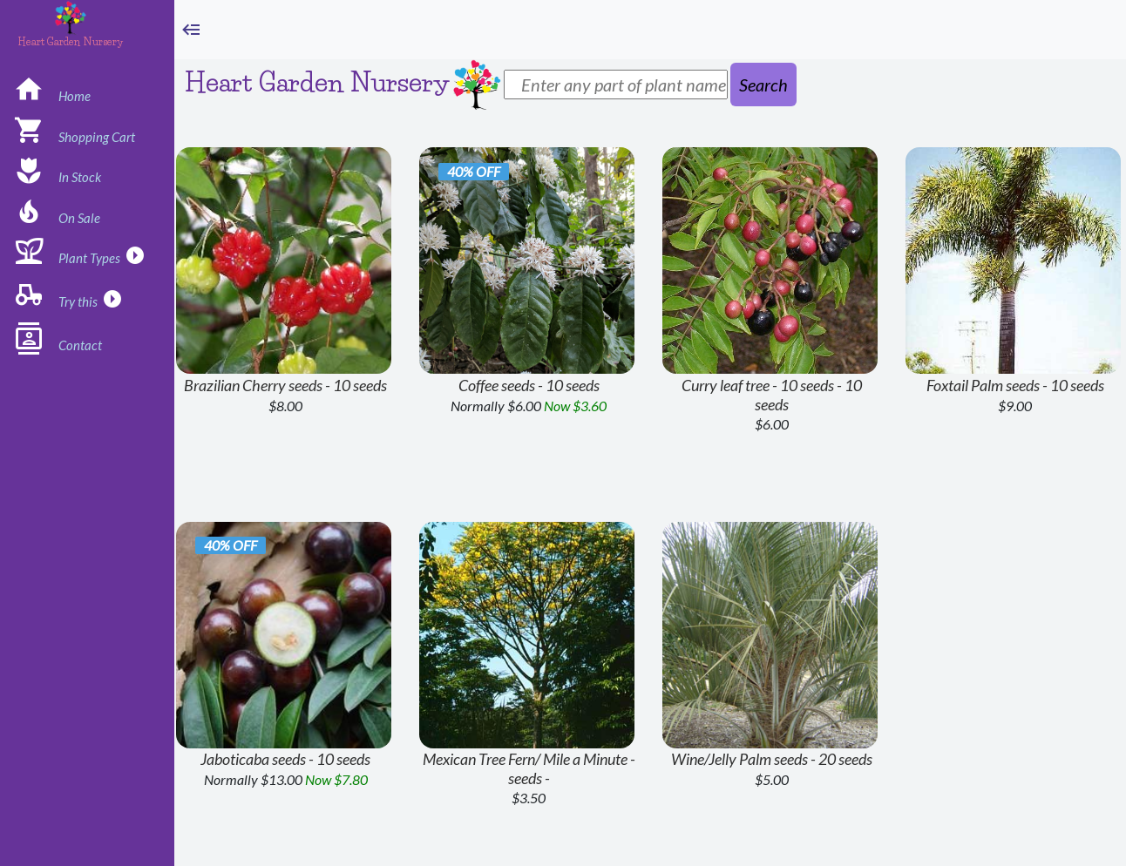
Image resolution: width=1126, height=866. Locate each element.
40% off (473, 171)
